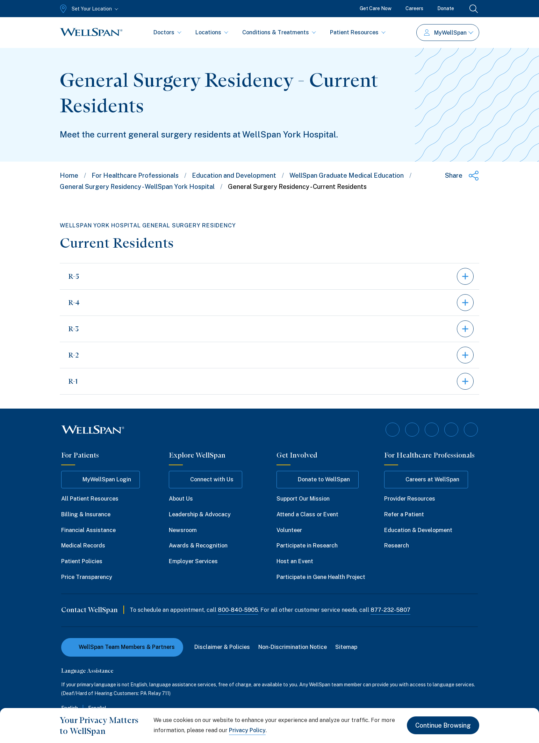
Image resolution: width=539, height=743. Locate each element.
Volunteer (289, 530)
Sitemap (346, 647)
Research (396, 545)
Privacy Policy (247, 730)
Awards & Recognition (198, 545)
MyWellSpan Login (100, 479)
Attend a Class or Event (307, 514)
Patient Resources (358, 32)
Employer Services (193, 561)
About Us (181, 498)
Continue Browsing (443, 725)
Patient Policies (81, 561)
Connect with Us (205, 479)
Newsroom (183, 530)
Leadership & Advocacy (200, 514)
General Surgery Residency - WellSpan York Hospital (137, 186)
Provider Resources (409, 498)
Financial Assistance (88, 530)
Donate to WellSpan (317, 479)
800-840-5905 (238, 610)
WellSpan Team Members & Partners (122, 647)
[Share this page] (462, 175)
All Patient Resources (89, 498)
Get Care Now (375, 8)
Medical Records (83, 545)
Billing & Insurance (85, 514)
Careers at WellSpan (426, 479)
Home (69, 175)
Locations (211, 32)
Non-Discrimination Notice (292, 647)
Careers (414, 8)
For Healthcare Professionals (135, 175)
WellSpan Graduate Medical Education (346, 175)
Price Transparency (86, 577)
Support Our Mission (303, 498)
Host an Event (294, 561)
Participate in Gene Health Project (320, 577)
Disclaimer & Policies (222, 647)
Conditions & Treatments (279, 32)
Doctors (167, 32)
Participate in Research (307, 545)
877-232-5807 (390, 610)
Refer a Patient (404, 514)
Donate (445, 8)
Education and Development (234, 175)
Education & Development (418, 530)
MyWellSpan (449, 32)
